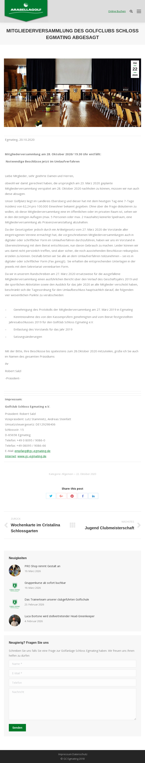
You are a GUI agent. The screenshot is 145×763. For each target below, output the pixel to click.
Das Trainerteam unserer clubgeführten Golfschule (57, 599)
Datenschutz (79, 754)
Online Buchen (117, 11)
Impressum (65, 754)
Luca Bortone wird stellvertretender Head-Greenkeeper (60, 616)
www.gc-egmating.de (31, 456)
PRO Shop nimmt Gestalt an (42, 566)
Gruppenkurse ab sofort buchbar (45, 583)
